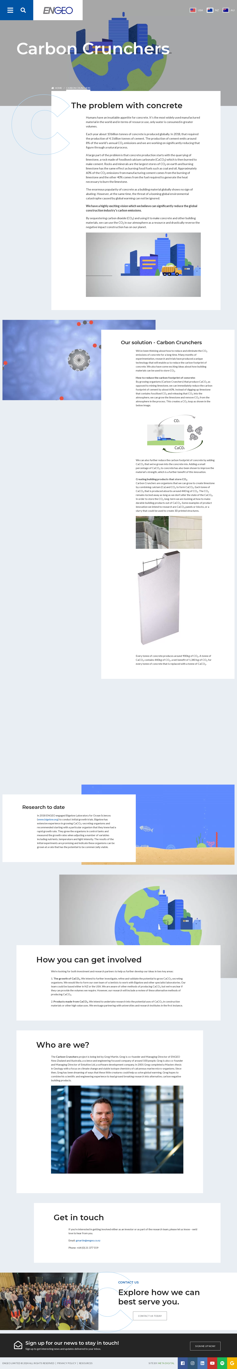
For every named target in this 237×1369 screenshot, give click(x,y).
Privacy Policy (66, 1363)
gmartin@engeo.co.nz (88, 1240)
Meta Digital (166, 1363)
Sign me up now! (205, 1346)
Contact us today (150, 1315)
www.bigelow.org (48, 819)
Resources (85, 1363)
